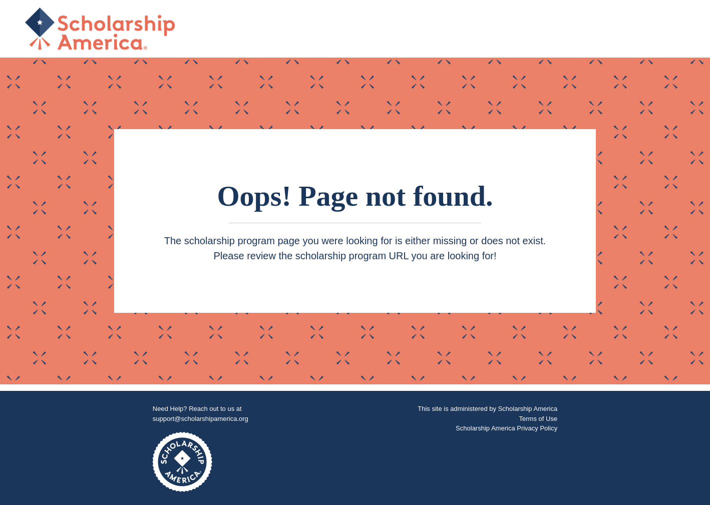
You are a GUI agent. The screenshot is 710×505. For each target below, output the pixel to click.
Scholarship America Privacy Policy (506, 428)
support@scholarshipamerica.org (200, 418)
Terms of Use (538, 418)
